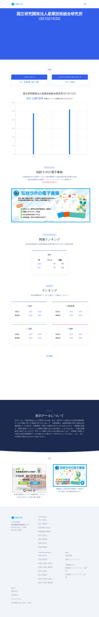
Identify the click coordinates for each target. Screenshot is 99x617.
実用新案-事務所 (44, 532)
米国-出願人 (42, 556)
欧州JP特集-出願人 (45, 579)
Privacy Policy (16, 599)
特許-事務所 (42, 524)
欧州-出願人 (42, 571)
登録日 (72, 82)
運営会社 (14, 591)
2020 (39, 264)
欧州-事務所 (42, 575)
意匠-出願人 (42, 535)
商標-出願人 (42, 543)
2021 (39, 268)
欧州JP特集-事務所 (45, 583)
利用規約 (14, 595)
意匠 (33, 82)
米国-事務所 (42, 559)
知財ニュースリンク (72, 559)
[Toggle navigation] (85, 4)
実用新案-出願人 (44, 528)
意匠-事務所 (42, 539)
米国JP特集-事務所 (45, 567)
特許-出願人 (42, 520)
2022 (39, 319)
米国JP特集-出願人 (45, 563)
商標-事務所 (42, 547)
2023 (30, 319)
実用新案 (27, 82)
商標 (37, 82)
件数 (49, 70)
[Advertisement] (49, 39)
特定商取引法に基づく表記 (21, 603)
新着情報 (68, 556)
